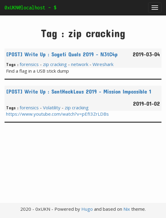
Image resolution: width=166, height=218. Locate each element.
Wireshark (103, 64)
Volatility (51, 107)
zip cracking (55, 64)
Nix (126, 209)
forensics (29, 64)
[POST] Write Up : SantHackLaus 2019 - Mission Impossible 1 (78, 91)
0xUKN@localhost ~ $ (30, 7)
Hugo (87, 209)
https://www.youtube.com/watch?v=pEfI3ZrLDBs (57, 114)
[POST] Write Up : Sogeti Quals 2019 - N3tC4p (62, 54)
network (79, 64)
